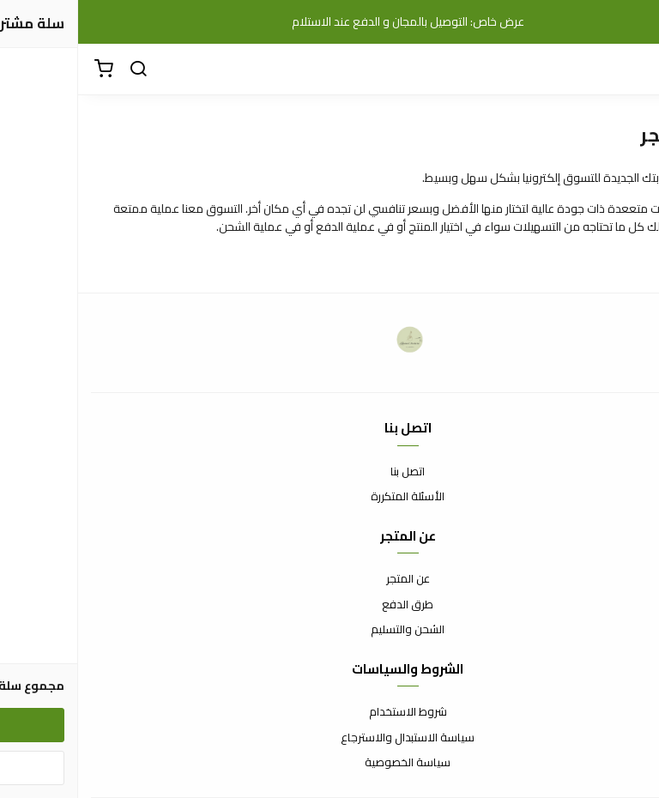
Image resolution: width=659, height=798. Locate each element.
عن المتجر (330, 579)
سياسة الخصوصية (329, 762)
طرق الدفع (329, 605)
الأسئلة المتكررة (329, 496)
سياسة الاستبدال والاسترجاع (329, 738)
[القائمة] (633, 69)
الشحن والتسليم (329, 629)
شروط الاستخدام (330, 712)
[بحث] (60, 69)
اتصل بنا (329, 472)
